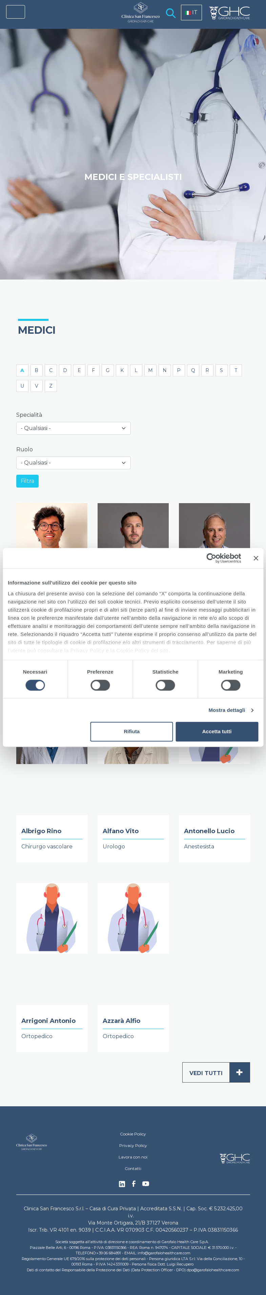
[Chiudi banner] (255, 558)
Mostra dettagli (226, 710)
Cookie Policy (133, 1133)
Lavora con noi (133, 1156)
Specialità (29, 415)
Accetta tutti (217, 732)
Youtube (146, 1184)
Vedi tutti (219, 1072)
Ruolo (24, 449)
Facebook (134, 1185)
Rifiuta (132, 732)
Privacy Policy (133, 1145)
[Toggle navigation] (15, 12)
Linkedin (122, 1186)
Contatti (133, 1168)
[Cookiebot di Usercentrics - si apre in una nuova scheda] (211, 558)
